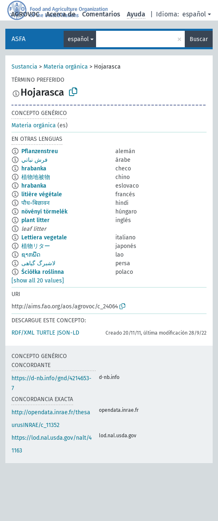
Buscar (199, 39)
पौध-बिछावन (35, 203)
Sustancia (24, 66)
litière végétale (41, 194)
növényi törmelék (44, 211)
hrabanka (33, 168)
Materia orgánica (66, 66)
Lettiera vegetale (44, 237)
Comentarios (101, 14)
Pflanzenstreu (39, 151)
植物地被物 (35, 177)
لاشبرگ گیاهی (38, 263)
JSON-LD (68, 332)
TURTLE (46, 332)
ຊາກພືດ (30, 254)
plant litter (35, 220)
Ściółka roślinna (42, 272)
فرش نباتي (34, 159)
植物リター (35, 246)
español (194, 14)
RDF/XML (22, 332)
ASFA (18, 39)
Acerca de (61, 14)
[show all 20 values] (37, 280)
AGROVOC (25, 14)
